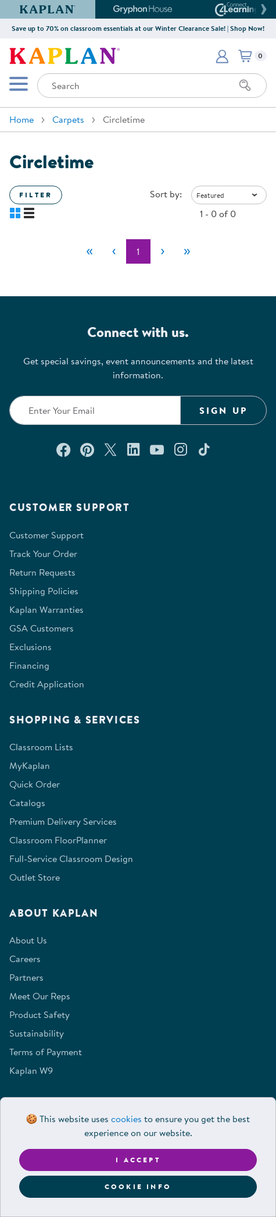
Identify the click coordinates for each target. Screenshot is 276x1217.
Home (21, 119)
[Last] (187, 251)
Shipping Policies (43, 590)
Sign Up (223, 410)
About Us (28, 940)
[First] (89, 251)
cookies (126, 1118)
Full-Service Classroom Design (71, 858)
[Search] (245, 85)
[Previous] (114, 251)
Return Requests (42, 572)
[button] (262, 9)
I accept (138, 1160)
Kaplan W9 (31, 1070)
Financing (29, 665)
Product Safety (39, 1014)
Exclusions (30, 646)
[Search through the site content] (152, 85)
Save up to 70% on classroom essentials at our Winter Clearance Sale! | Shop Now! (138, 28)
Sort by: (166, 193)
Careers (25, 958)
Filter (35, 195)
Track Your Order (43, 553)
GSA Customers (41, 628)
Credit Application (46, 683)
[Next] (162, 251)
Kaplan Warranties (46, 609)
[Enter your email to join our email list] (95, 410)
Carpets (68, 119)
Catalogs (27, 802)
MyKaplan (29, 765)
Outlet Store (34, 877)
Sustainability (36, 1033)
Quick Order (34, 784)
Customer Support (46, 534)
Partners (26, 977)
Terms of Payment (45, 1051)
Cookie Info (138, 1186)
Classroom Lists (41, 746)
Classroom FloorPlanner (58, 839)
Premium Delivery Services (63, 821)
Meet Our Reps (39, 995)
